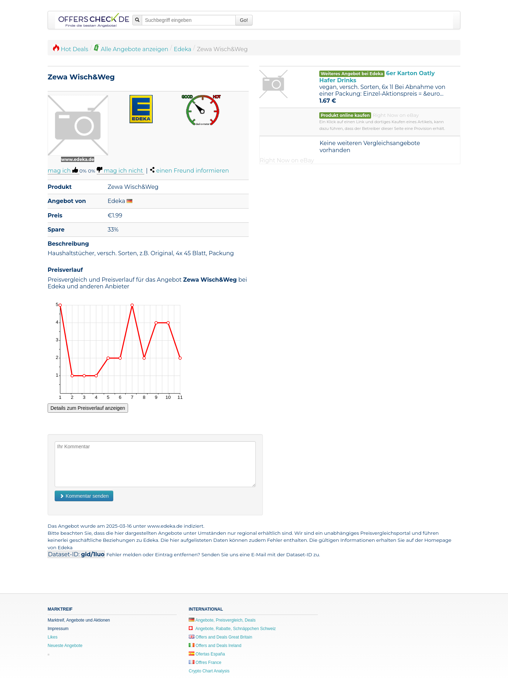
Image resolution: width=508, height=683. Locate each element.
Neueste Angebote (65, 645)
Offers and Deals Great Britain (220, 637)
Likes (53, 637)
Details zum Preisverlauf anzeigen (87, 408)
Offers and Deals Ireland (215, 645)
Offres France (205, 662)
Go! (244, 20)
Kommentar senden (84, 496)
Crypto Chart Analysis (209, 671)
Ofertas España (207, 654)
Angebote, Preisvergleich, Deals (222, 620)
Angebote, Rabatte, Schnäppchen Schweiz (232, 628)
